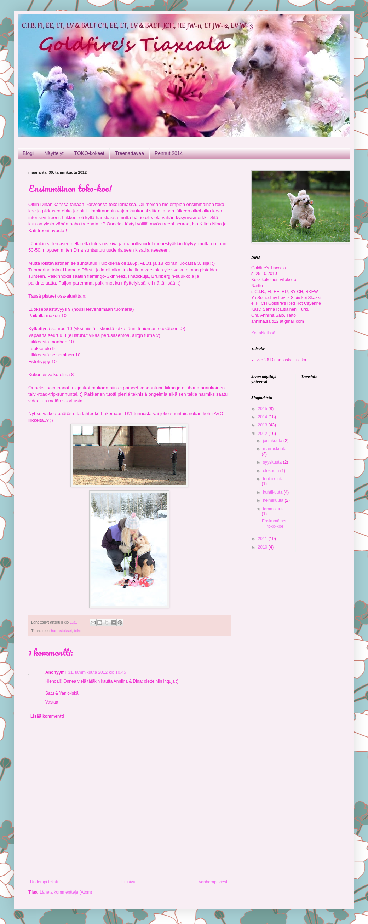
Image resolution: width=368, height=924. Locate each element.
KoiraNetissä (263, 333)
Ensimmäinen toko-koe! (275, 523)
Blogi (28, 153)
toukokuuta (273, 478)
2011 (263, 538)
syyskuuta (273, 462)
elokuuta (271, 470)
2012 (263, 433)
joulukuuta (273, 440)
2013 (263, 425)
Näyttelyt (53, 153)
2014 (263, 416)
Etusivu (128, 881)
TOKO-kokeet (89, 153)
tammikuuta (274, 508)
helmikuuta (273, 500)
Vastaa (51, 702)
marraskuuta (275, 448)
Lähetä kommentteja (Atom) (66, 892)
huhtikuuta (273, 492)
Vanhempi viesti (213, 881)
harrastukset (61, 631)
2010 (263, 547)
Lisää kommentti (47, 716)
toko (77, 631)
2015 (263, 408)
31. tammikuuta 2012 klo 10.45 (97, 672)
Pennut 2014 (169, 153)
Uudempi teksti (44, 881)
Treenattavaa (129, 153)
